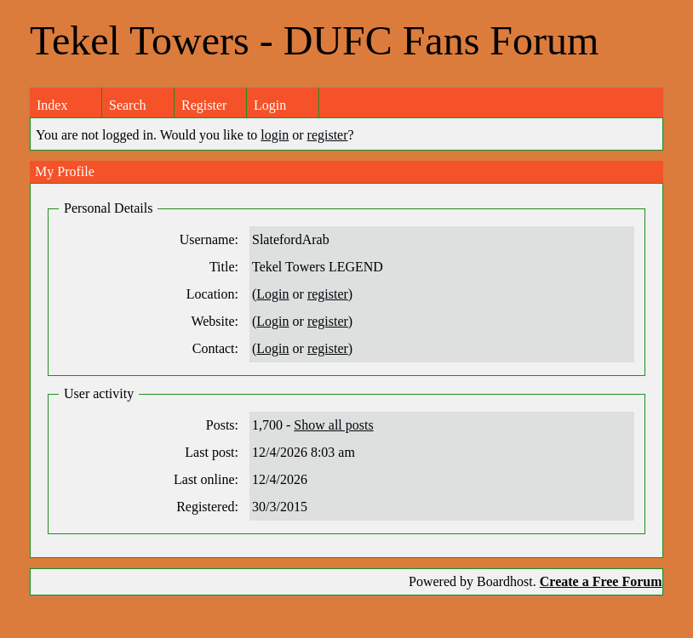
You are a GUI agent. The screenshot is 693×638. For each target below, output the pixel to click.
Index (52, 105)
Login (270, 105)
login (275, 135)
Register (203, 105)
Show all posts (333, 425)
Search (127, 105)
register (327, 135)
